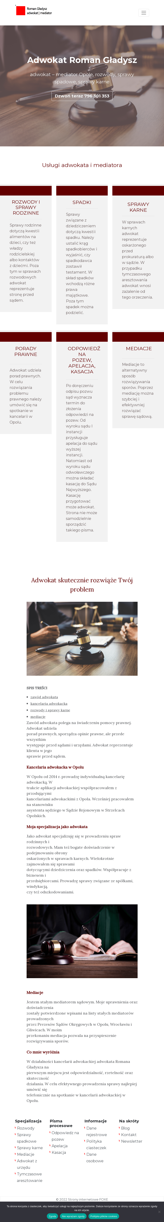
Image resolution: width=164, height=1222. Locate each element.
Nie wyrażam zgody (73, 1216)
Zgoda (52, 1216)
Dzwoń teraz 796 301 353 (82, 96)
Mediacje (25, 1154)
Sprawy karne (30, 1148)
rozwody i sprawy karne (50, 710)
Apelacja (60, 1146)
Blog (125, 1128)
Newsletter (131, 1141)
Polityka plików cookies (103, 1216)
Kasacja (59, 1152)
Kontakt (129, 1134)
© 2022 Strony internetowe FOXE (82, 1199)
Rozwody (25, 1128)
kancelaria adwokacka (48, 703)
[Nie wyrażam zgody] (159, 1212)
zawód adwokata (44, 697)
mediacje (37, 716)
